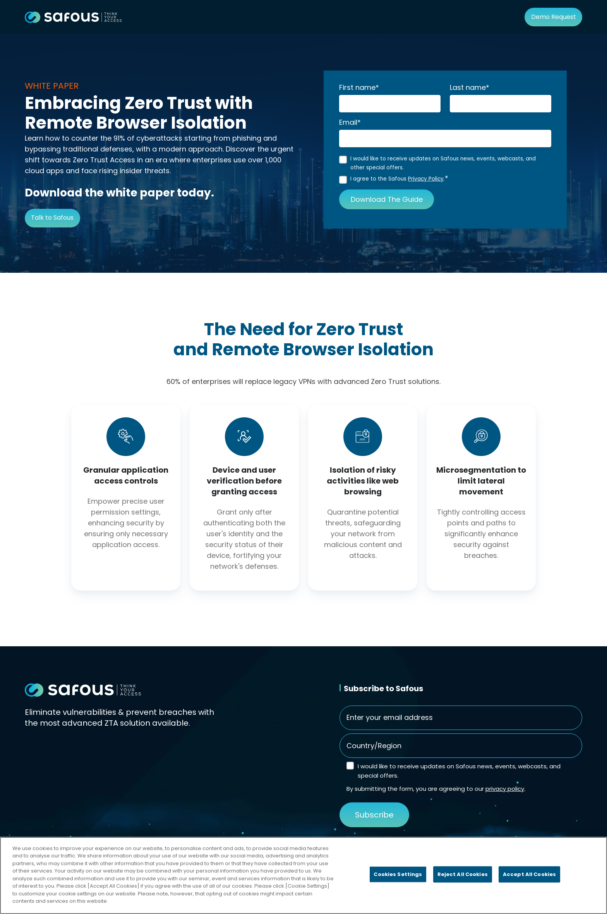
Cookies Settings (398, 874)
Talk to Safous (52, 217)
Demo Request (553, 16)
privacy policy (504, 789)
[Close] (594, 874)
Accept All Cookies (529, 874)
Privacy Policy (426, 178)
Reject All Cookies (462, 874)
